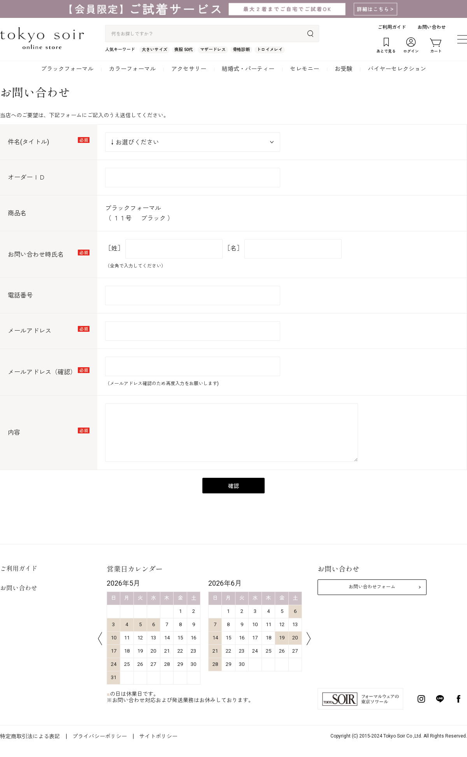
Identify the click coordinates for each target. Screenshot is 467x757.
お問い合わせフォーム (372, 587)
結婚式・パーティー (248, 68)
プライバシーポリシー (99, 736)
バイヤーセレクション (397, 68)
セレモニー (304, 68)
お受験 (343, 68)
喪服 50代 (183, 49)
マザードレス (213, 49)
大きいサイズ (154, 49)
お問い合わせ (432, 27)
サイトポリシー (158, 736)
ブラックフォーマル (67, 68)
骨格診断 (241, 49)
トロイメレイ (270, 49)
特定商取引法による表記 (30, 736)
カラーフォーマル (132, 68)
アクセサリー (188, 68)
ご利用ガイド (392, 27)
